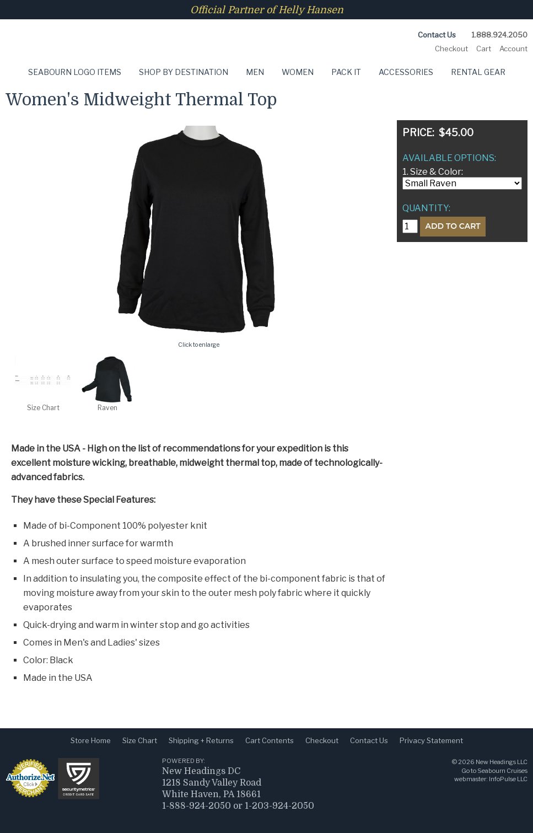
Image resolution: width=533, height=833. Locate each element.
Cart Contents (269, 740)
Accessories (406, 72)
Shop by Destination (183, 72)
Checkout (451, 48)
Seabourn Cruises (502, 771)
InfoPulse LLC (508, 779)
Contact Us (437, 34)
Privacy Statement (431, 740)
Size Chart (139, 740)
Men (255, 72)
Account (513, 48)
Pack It (346, 72)
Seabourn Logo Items (74, 72)
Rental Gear (478, 72)
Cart (483, 48)
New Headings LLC (501, 762)
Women (298, 72)
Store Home (91, 740)
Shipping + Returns (201, 740)
